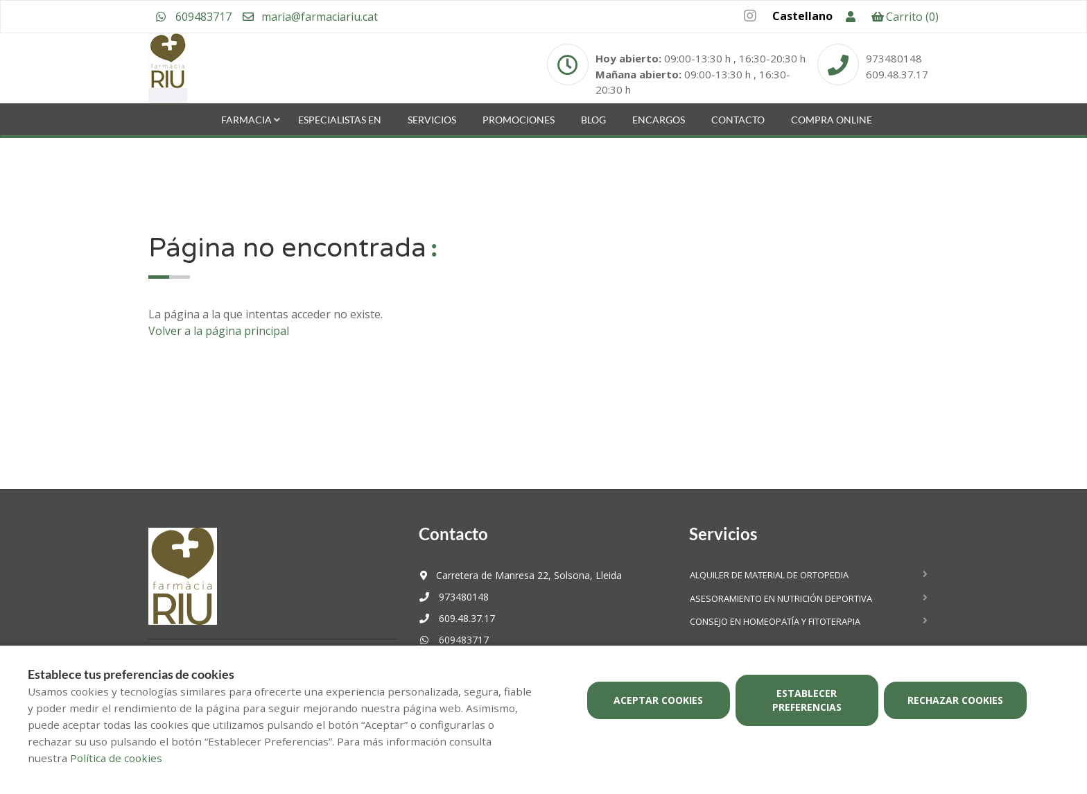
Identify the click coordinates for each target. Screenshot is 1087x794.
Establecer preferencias (807, 700)
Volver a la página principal (218, 330)
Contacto (738, 120)
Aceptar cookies (658, 700)
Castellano (802, 16)
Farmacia (246, 120)
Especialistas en (339, 120)
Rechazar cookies (955, 700)
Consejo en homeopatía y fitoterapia (775, 621)
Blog (593, 120)
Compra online (831, 120)
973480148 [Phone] (894, 58)
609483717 (193, 16)
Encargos (658, 120)
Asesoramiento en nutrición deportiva (781, 598)
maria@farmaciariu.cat (309, 16)
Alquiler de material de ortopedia (769, 575)
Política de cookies (116, 758)
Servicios (432, 120)
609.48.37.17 (457, 618)
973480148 (454, 596)
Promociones (518, 120)
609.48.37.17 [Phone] (897, 74)
